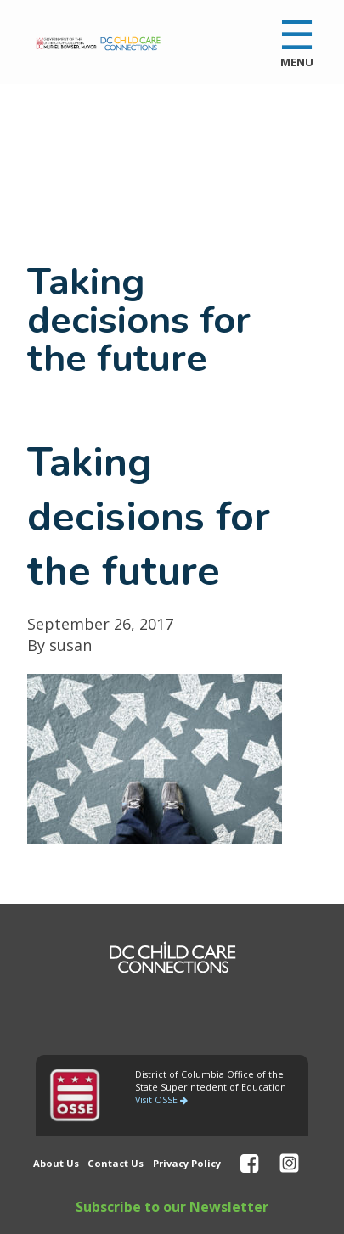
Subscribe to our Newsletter (172, 1207)
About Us (56, 1163)
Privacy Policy (187, 1163)
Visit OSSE (161, 1100)
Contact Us (115, 1163)
